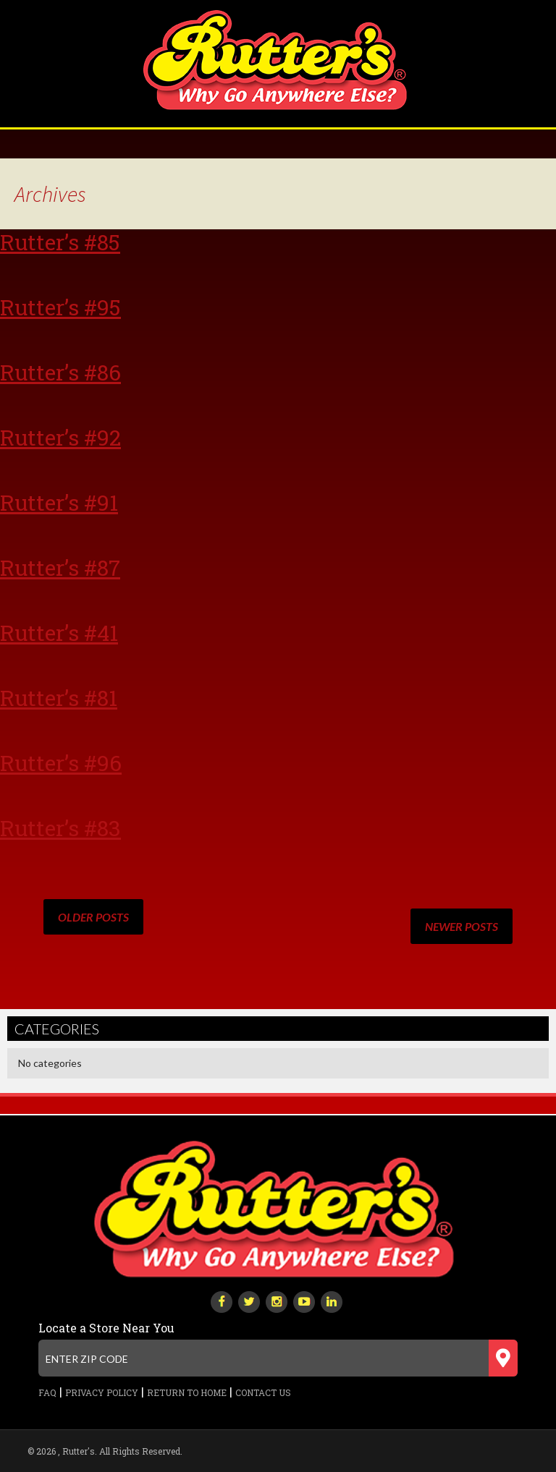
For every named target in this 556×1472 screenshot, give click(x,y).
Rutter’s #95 (60, 307)
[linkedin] (331, 1300)
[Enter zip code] (277, 1358)
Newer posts (461, 926)
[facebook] (221, 1300)
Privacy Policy (101, 1392)
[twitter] (249, 1300)
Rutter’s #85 (60, 242)
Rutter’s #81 (58, 698)
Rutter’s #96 (61, 763)
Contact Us (263, 1392)
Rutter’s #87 (60, 567)
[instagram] (276, 1300)
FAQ (47, 1392)
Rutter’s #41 (59, 632)
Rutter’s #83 (60, 828)
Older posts (93, 917)
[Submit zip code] (503, 1358)
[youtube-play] (304, 1300)
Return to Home (187, 1392)
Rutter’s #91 (59, 502)
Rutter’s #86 (60, 372)
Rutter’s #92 (60, 437)
